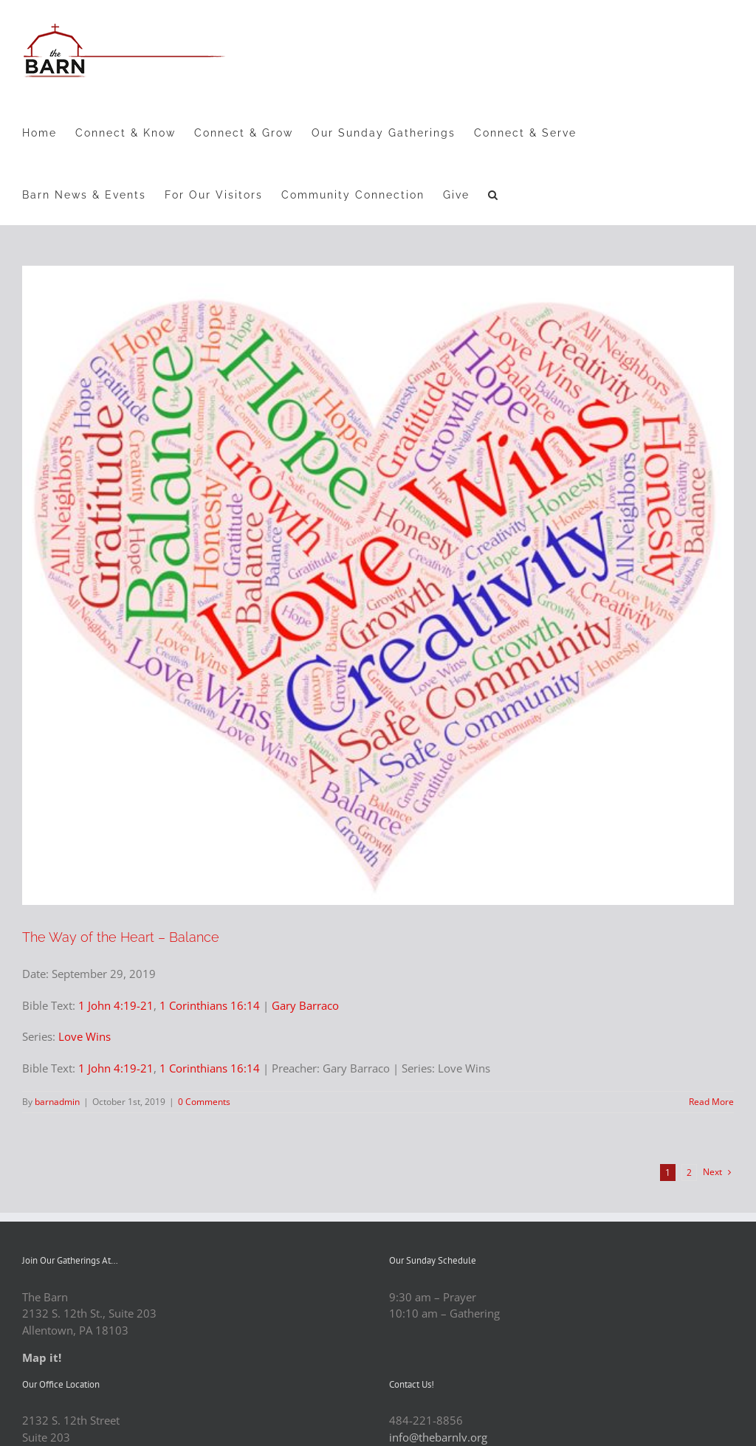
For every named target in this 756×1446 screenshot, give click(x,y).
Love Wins (84, 1036)
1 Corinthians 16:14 (209, 1005)
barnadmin (57, 1101)
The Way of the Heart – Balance (120, 937)
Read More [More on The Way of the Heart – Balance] (711, 1101)
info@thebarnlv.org (438, 1437)
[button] (493, 194)
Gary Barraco (305, 1005)
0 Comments (204, 1101)
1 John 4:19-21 (116, 1005)
